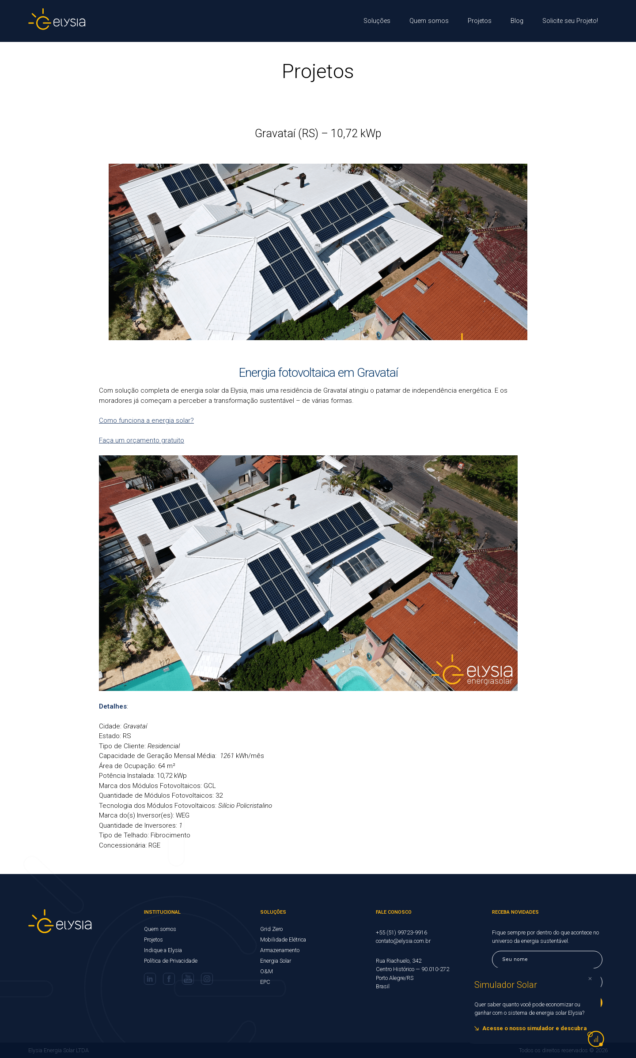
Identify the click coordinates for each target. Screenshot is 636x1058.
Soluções (376, 21)
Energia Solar (275, 960)
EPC (265, 982)
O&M (266, 971)
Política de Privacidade (170, 960)
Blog (517, 21)
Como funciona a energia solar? (146, 420)
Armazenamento (279, 950)
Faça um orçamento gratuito (141, 440)
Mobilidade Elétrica (283, 939)
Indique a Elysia (163, 950)
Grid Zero (271, 929)
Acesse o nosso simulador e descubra (534, 1028)
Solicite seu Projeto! (570, 21)
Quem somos (429, 21)
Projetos (480, 21)
